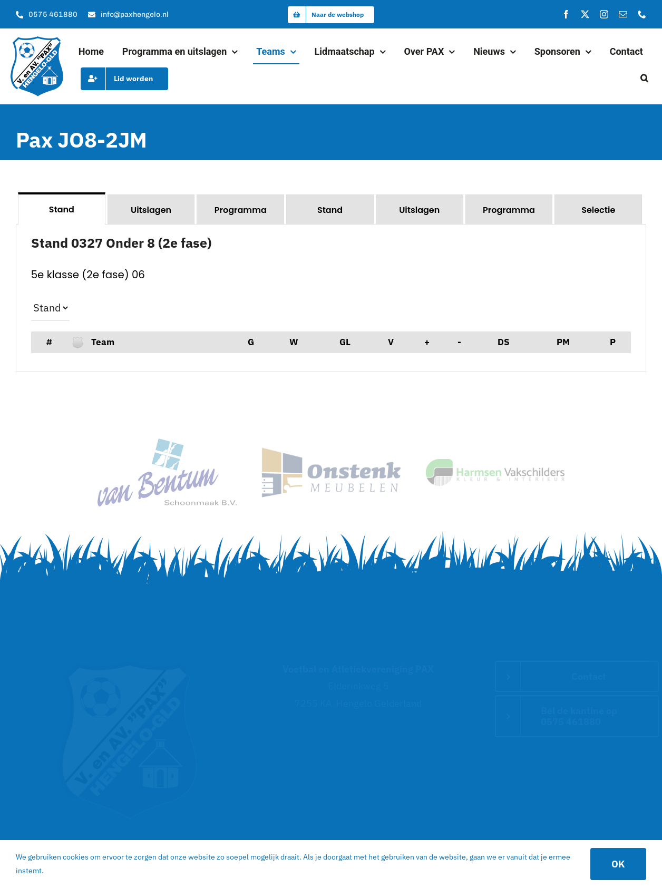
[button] (644, 78)
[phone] (642, 14)
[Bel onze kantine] (46, 14)
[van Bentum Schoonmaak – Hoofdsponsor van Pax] (167, 443)
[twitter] (585, 14)
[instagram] (604, 14)
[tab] (61, 208)
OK (618, 864)
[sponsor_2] (330, 452)
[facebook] (566, 14)
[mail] (623, 14)
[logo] (37, 41)
